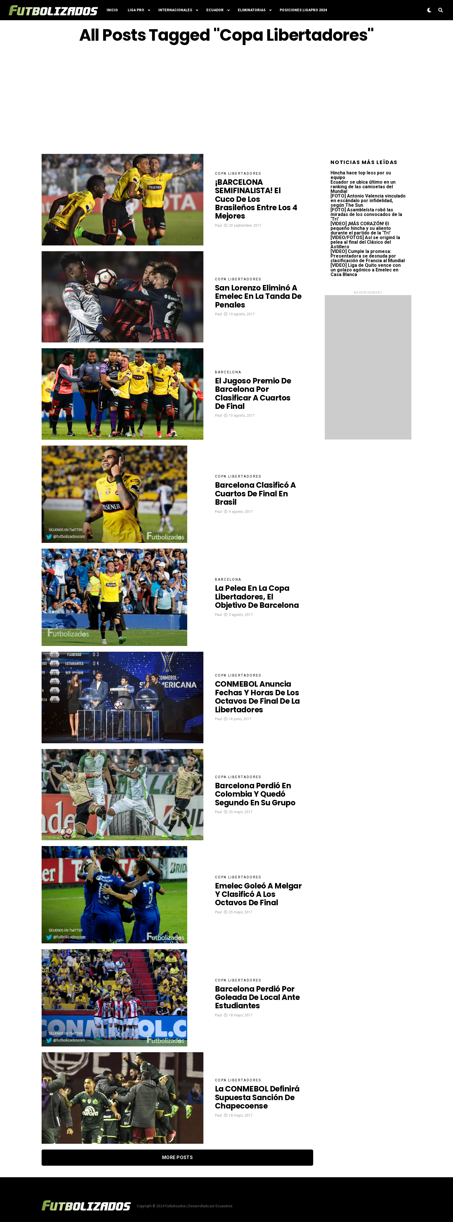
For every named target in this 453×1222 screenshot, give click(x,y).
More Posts (177, 1157)
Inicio (112, 10)
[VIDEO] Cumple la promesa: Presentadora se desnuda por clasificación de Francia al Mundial (368, 256)
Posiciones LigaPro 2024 (303, 10)
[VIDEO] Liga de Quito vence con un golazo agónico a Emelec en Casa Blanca (366, 269)
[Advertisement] (226, 99)
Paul (218, 227)
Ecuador (215, 10)
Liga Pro (136, 10)
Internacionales (175, 10)
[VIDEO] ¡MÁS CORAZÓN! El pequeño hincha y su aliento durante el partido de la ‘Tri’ (361, 228)
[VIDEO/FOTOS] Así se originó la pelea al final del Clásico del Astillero (365, 242)
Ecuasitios (224, 1206)
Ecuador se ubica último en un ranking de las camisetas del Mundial (363, 186)
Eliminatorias (252, 10)
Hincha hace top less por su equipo (361, 175)
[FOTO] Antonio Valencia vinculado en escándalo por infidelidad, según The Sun (368, 200)
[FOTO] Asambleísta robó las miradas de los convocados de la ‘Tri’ (366, 214)
